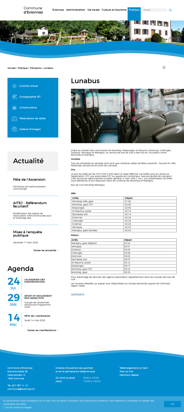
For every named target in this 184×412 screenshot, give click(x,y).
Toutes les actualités (44, 250)
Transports (35, 68)
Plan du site (126, 371)
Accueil (11, 68)
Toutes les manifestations (41, 330)
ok (172, 404)
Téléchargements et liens (134, 368)
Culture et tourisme (114, 10)
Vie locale (93, 10)
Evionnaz (58, 10)
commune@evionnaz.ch (21, 389)
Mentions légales (129, 375)
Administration (75, 10)
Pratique (134, 10)
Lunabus (48, 68)
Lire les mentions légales (18, 407)
